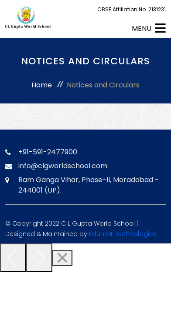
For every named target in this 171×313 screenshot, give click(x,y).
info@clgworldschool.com (62, 166)
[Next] (39, 257)
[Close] (62, 258)
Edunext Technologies (123, 234)
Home (41, 85)
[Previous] (13, 257)
